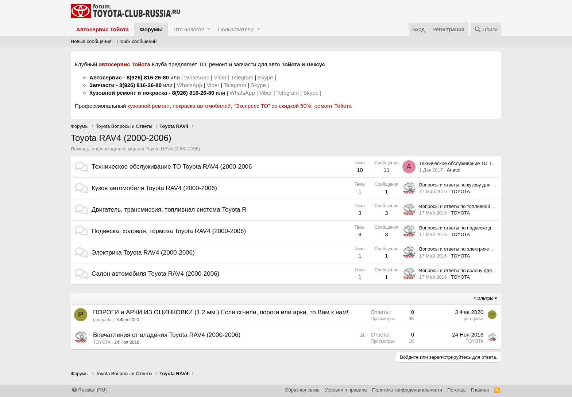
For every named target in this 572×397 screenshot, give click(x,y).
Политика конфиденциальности (407, 390)
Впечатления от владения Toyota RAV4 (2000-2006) (166, 334)
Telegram (243, 77)
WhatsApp (197, 77)
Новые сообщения (91, 41)
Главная (480, 390)
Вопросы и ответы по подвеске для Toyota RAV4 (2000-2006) (485, 228)
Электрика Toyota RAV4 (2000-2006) (143, 252)
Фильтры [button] (483, 298)
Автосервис (105, 77)
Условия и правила (346, 390)
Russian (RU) (89, 390)
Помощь (456, 390)
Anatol (453, 170)
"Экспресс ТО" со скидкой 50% (272, 106)
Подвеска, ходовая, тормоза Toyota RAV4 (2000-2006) (169, 231)
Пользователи (236, 29)
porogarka (103, 319)
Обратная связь (302, 390)
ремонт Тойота (333, 106)
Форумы (151, 29)
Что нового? (189, 29)
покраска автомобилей (202, 106)
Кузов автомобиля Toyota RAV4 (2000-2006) (154, 188)
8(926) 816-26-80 (148, 77)
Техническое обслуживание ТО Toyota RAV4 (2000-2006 (172, 166)
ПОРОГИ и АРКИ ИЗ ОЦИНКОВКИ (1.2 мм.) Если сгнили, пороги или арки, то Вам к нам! (220, 312)
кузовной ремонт (149, 106)
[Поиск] (486, 29)
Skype (266, 77)
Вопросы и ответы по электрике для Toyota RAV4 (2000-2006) (486, 249)
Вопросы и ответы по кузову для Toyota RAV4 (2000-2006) (482, 185)
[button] (208, 29)
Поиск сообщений (137, 41)
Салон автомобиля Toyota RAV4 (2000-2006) (155, 273)
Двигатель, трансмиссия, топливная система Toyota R (169, 209)
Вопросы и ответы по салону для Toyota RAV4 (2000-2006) (483, 270)
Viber (220, 77)
